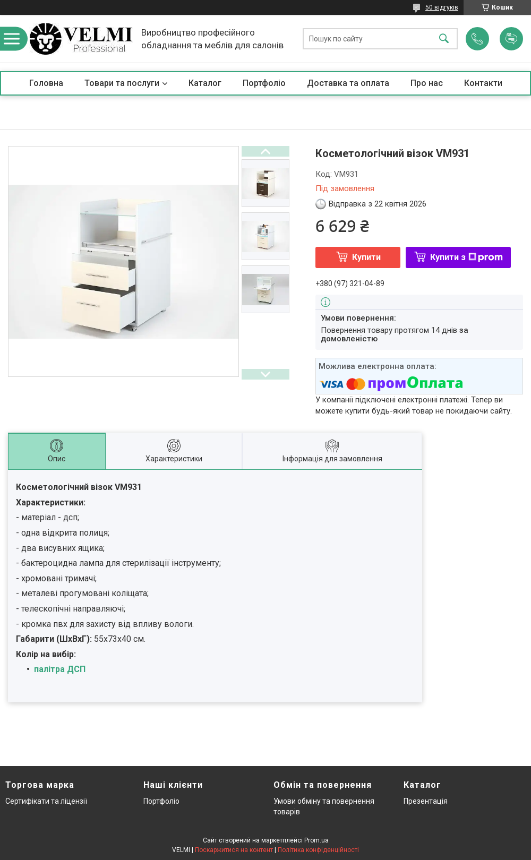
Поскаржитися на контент (234, 850)
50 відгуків (441, 7)
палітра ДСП (59, 669)
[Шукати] (444, 39)
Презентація (426, 801)
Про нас (426, 83)
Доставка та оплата (348, 83)
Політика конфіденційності (318, 850)
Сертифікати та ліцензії (46, 801)
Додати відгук (511, 38)
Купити (366, 257)
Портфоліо (264, 83)
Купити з (466, 257)
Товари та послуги (121, 83)
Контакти (483, 83)
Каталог (205, 83)
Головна (46, 83)
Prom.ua (316, 840)
